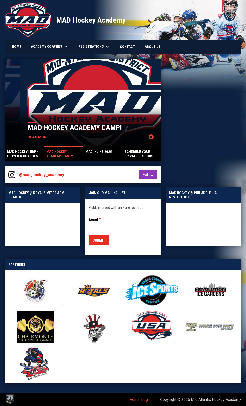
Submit (99, 240)
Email (93, 219)
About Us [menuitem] (153, 47)
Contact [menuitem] (127, 47)
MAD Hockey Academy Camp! (108, 127)
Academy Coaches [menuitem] (50, 47)
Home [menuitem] (16, 47)
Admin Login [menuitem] (140, 399)
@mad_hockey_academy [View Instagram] (41, 174)
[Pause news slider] (151, 137)
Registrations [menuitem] (94, 47)
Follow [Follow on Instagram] (150, 174)
